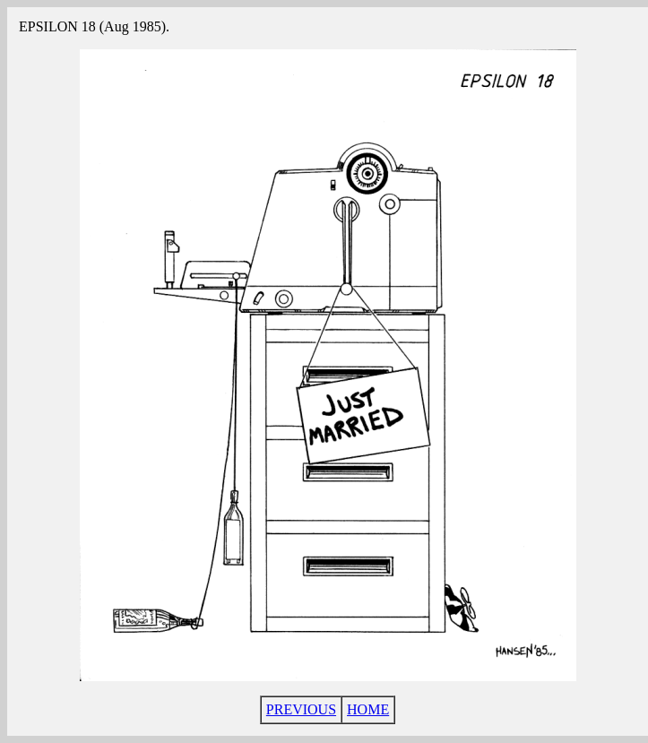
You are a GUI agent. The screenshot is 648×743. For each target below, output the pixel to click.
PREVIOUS (301, 709)
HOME (368, 709)
